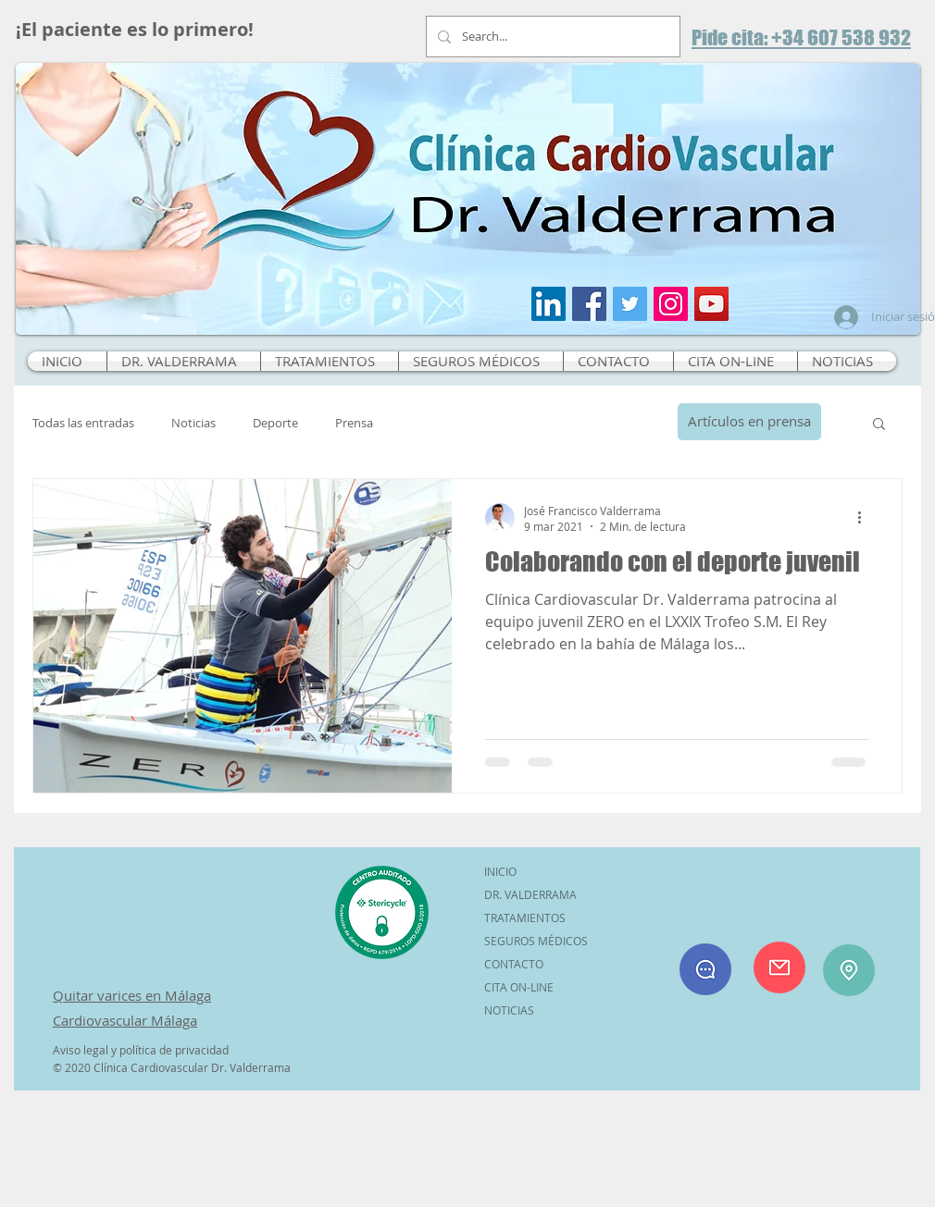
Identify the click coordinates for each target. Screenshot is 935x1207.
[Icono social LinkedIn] (548, 304)
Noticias (193, 423)
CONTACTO (513, 963)
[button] (879, 425)
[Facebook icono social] (589, 304)
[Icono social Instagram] (671, 304)
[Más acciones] (865, 518)
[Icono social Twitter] (630, 304)
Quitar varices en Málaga (132, 995)
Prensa (354, 423)
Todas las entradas (83, 423)
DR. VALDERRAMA (530, 894)
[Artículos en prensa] (749, 421)
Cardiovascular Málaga (125, 1020)
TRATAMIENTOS (525, 917)
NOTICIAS (509, 1010)
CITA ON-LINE (519, 986)
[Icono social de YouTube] (711, 304)
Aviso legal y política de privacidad (141, 1049)
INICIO (500, 871)
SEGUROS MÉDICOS (536, 940)
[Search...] (551, 36)
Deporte (275, 423)
